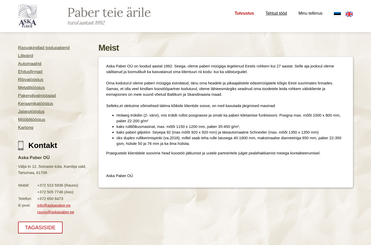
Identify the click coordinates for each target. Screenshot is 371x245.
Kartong (25, 127)
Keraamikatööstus (35, 103)
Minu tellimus (310, 13)
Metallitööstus (31, 87)
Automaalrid (29, 63)
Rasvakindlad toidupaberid (44, 47)
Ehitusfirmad (30, 71)
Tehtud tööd (276, 13)
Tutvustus (244, 13)
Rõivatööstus (30, 79)
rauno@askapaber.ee (55, 212)
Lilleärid (25, 55)
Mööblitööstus (31, 119)
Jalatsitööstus (31, 111)
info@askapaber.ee (54, 205)
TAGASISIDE (40, 227)
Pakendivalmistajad (37, 95)
